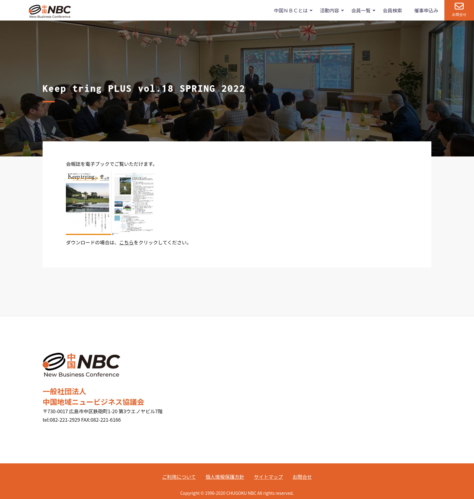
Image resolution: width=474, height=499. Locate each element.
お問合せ (459, 14)
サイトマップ (268, 476)
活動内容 (329, 10)
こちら (126, 242)
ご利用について (179, 476)
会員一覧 (361, 10)
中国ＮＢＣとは (291, 10)
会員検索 (392, 10)
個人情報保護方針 (225, 476)
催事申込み (426, 10)
